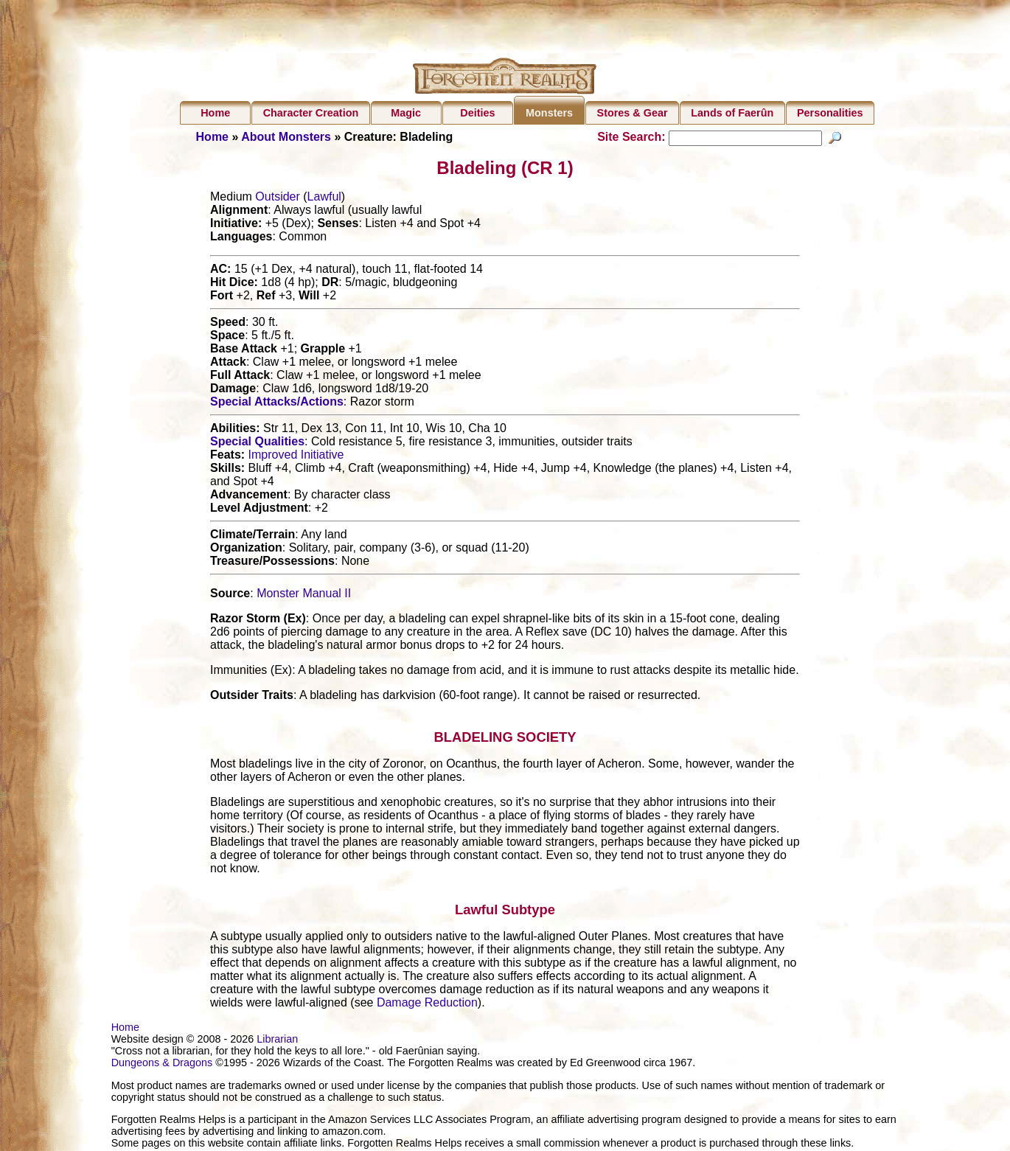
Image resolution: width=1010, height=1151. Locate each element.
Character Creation (311, 113)
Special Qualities (257, 443)
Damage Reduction (427, 1004)
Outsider (277, 198)
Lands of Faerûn (732, 113)
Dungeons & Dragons (162, 1065)
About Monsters (286, 137)
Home (215, 113)
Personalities (830, 113)
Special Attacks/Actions (277, 403)
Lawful (324, 198)
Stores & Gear (632, 113)
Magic (406, 113)
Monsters (549, 113)
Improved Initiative (296, 457)
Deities (477, 113)
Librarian (277, 1041)
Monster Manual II (304, 595)
